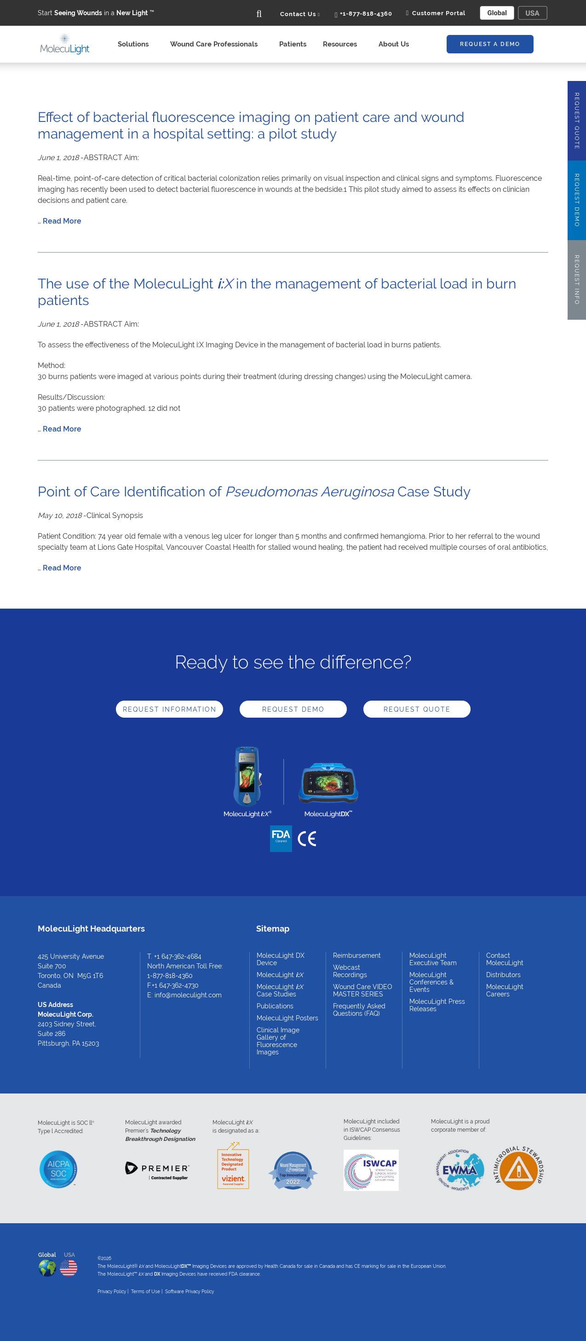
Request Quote (417, 709)
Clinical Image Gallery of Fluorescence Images (278, 1041)
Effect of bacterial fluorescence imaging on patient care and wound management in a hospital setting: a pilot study (251, 125)
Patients (292, 44)
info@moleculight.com (188, 995)
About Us (396, 44)
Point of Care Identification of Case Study (254, 491)
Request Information (170, 709)
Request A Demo (490, 44)
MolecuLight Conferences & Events (431, 982)
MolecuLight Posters (287, 1018)
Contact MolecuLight (504, 959)
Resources (342, 44)
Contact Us (300, 14)
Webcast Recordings (350, 971)
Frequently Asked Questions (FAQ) (359, 1009)
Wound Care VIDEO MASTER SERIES (362, 990)
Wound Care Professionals (216, 44)
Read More (62, 221)
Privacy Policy (112, 1291)
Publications (275, 1006)
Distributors (503, 974)
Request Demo (293, 709)
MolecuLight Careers (504, 990)
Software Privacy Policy (189, 1291)
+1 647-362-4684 (177, 956)
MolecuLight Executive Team (433, 959)
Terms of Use (145, 1291)
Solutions (136, 44)
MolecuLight (280, 974)
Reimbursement (357, 955)
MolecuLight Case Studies (280, 990)
